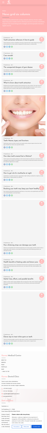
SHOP (2, 369)
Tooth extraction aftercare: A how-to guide (19, 40)
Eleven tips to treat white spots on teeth (18, 337)
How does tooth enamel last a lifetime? (18, 156)
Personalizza (16, 426)
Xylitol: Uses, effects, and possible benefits (18, 279)
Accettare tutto (36, 426)
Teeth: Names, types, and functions (16, 140)
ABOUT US (3, 360)
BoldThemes (7, 37)
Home (4, 11)
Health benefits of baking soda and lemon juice (21, 262)
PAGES (2, 364)
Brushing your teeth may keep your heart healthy (21, 189)
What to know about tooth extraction (17, 83)
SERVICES (3, 362)
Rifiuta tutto (26, 426)
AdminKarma (7, 53)
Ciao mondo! (8, 55)
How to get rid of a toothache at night (18, 173)
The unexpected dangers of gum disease (18, 67)
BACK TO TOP (6, 371)
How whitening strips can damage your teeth (20, 245)
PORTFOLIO (4, 367)
